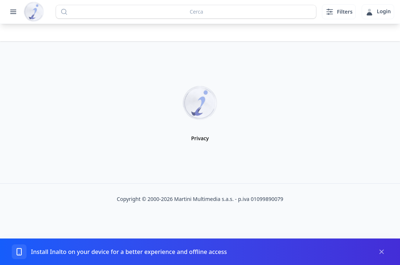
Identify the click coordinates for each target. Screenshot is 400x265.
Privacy (200, 138)
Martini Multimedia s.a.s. (204, 198)
